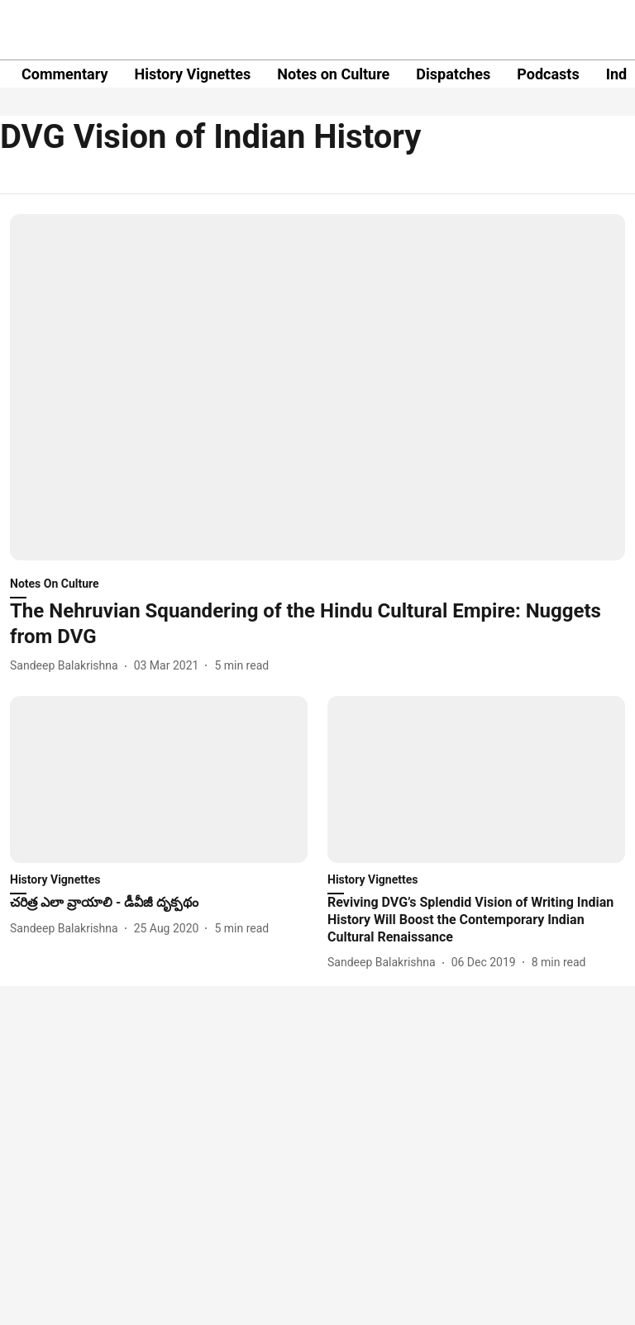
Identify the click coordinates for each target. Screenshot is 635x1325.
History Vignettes (192, 74)
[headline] (317, 624)
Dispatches (453, 74)
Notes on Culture (333, 74)
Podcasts (548, 74)
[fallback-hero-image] (317, 387)
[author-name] (67, 665)
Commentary (64, 74)
